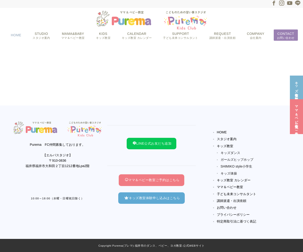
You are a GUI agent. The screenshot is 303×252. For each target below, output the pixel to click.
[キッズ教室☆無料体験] (296, 87)
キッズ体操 (229, 173)
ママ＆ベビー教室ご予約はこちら (152, 180)
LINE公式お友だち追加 (152, 143)
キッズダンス (230, 153)
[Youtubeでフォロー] (289, 4)
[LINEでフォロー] (297, 4)
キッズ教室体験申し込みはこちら (152, 198)
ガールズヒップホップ (237, 159)
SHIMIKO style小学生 (236, 166)
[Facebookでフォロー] (273, 4)
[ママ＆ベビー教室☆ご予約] (296, 116)
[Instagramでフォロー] (281, 4)
